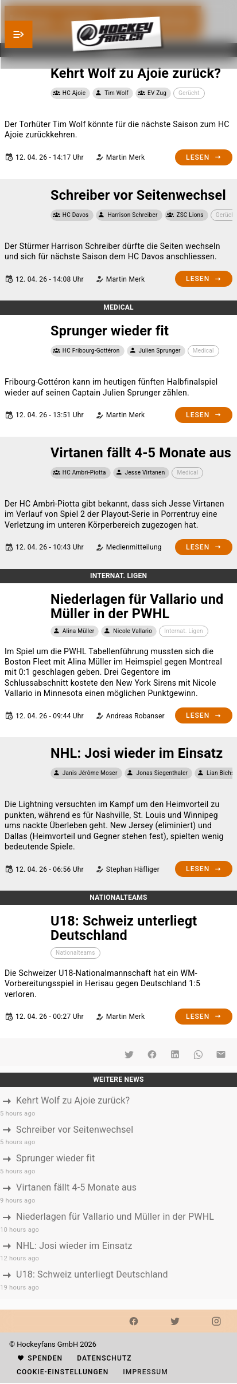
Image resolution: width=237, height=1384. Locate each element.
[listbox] (118, 1193)
